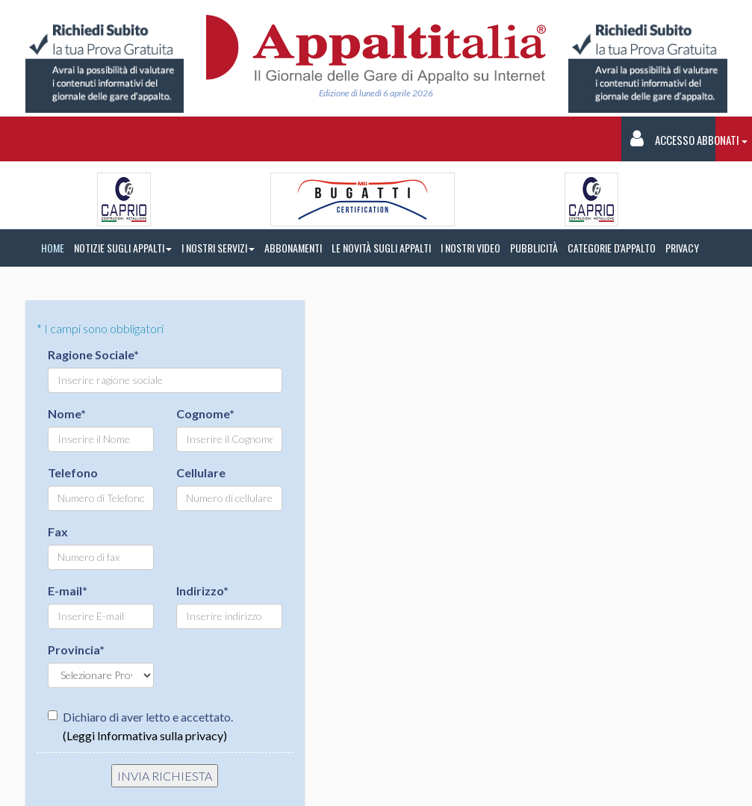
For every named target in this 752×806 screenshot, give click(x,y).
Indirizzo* (202, 590)
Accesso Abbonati (673, 138)
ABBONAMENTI (293, 247)
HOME (52, 247)
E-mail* (67, 590)
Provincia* (76, 649)
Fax (58, 531)
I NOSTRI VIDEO (470, 247)
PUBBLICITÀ (534, 247)
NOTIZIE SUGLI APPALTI (123, 247)
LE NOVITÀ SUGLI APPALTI (381, 247)
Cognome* (205, 413)
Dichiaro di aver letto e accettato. (140, 726)
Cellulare (201, 472)
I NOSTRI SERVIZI (218, 247)
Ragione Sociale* (93, 354)
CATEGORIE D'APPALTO (612, 247)
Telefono (73, 472)
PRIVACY (682, 247)
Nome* (67, 413)
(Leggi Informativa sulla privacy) (145, 735)
